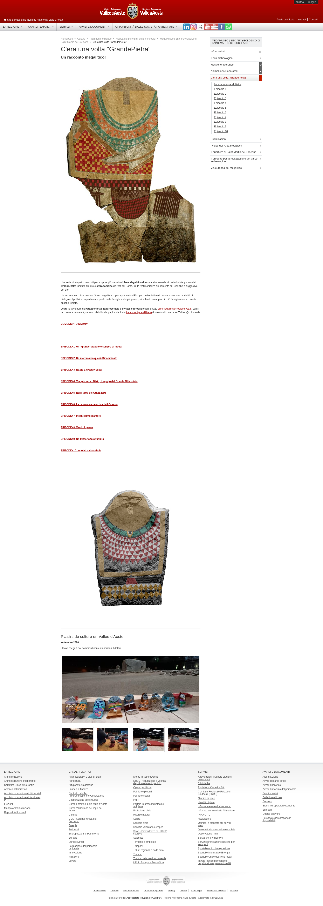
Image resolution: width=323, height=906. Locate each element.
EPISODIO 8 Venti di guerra (77, 427)
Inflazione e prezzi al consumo (214, 806)
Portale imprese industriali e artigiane (148, 805)
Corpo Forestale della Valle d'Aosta (88, 804)
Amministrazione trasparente (20, 780)
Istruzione (74, 856)
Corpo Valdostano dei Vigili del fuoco (85, 809)
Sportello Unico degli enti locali (215, 856)
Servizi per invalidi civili (210, 837)
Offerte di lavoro (271, 813)
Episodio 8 (220, 121)
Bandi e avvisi (270, 793)
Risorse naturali (141, 814)
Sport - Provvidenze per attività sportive (150, 832)
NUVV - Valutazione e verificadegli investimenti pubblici (149, 782)
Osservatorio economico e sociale (216, 829)
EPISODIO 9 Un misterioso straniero (82, 439)
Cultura (81, 38)
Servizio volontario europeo (148, 827)
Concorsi (267, 801)
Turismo (137, 854)
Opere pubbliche (142, 787)
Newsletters (204, 818)
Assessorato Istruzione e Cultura (143, 898)
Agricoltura (75, 780)
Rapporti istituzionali (15, 812)
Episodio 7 (220, 117)
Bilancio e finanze (78, 789)
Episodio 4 (220, 102)
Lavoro (72, 860)
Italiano (300, 2)
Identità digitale (206, 802)
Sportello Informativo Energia (214, 852)
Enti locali (74, 829)
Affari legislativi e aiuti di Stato (85, 776)
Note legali (196, 890)
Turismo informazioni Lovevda (149, 858)
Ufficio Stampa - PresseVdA (148, 862)
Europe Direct (76, 841)
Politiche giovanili (142, 791)
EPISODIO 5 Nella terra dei (83, 392)
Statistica (138, 837)
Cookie (183, 890)
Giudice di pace (206, 798)
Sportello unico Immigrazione (214, 848)
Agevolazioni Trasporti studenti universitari (215, 778)
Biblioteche (204, 783)
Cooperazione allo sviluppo (83, 799)
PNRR (136, 799)
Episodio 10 (221, 131)
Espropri (267, 809)
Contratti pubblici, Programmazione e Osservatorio (86, 794)
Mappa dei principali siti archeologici (136, 38)
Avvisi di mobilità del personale (279, 789)
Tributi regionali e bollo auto (148, 850)
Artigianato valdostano (81, 785)
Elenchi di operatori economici (278, 805)
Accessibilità (100, 890)
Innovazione (75, 852)
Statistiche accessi (216, 890)
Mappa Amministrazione (17, 808)
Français (311, 2)
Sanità (136, 818)
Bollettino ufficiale (272, 797)
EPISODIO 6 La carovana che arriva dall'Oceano (89, 404)
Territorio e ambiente (144, 841)
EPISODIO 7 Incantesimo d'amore (81, 415)
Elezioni (8, 804)
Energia (73, 825)
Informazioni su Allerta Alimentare (216, 810)
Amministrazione (13, 776)
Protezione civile (142, 810)
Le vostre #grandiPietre (139, 312)
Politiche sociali (141, 795)
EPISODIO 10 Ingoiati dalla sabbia (81, 450)
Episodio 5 (220, 107)
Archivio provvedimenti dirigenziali (22, 793)
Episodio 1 (220, 88)
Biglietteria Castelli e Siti (211, 787)
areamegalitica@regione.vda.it (174, 308)
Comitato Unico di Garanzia (19, 785)
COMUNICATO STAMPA (74, 324)
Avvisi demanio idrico (274, 780)
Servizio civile (140, 823)
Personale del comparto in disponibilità (276, 819)
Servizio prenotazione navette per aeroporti (216, 843)
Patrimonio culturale (100, 38)
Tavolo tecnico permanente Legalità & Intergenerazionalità (214, 862)
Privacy (171, 890)
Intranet (301, 19)
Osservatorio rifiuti (208, 833)
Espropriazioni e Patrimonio (84, 833)
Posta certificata (285, 19)
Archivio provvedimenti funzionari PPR (22, 798)
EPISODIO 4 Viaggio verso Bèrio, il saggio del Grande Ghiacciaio (99, 381)
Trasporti (138, 846)
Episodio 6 (220, 112)
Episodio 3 (220, 98)
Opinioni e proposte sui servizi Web (214, 824)
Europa (73, 837)
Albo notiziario (270, 776)
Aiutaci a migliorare (153, 890)
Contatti (313, 19)
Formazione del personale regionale (83, 847)
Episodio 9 (220, 126)
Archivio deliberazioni (15, 789)
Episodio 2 (220, 93)
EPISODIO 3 (81, 369)
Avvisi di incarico (271, 785)
